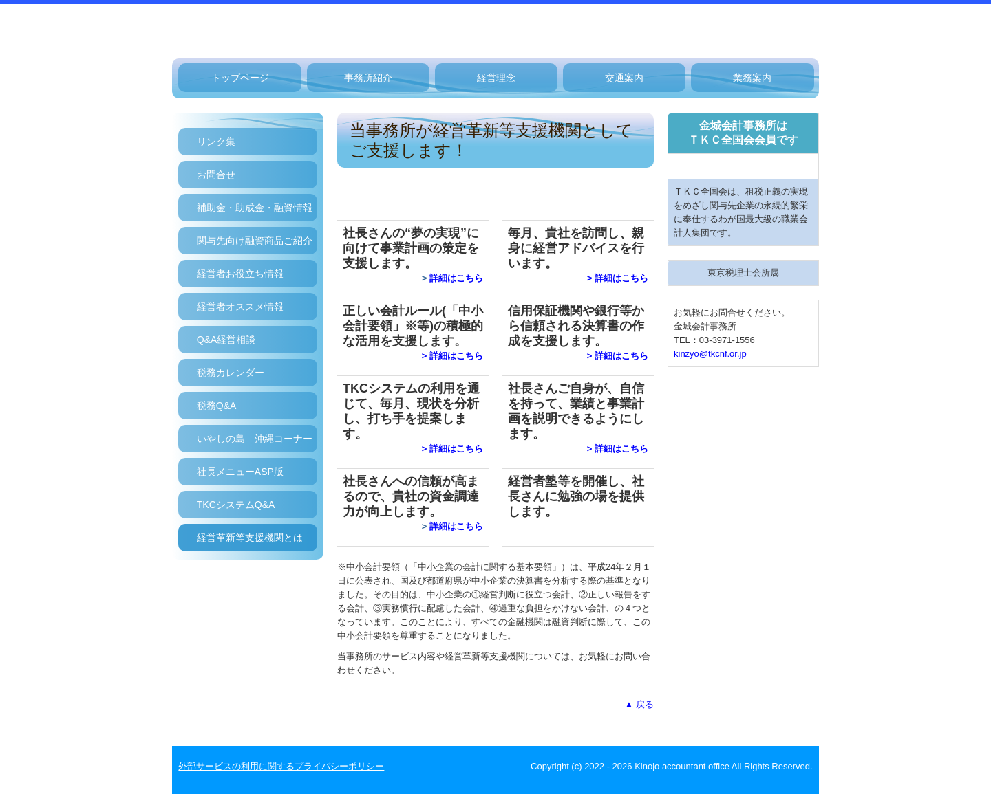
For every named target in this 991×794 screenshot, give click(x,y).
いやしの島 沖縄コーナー (254, 438)
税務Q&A (217, 405)
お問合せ (216, 174)
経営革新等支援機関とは (250, 537)
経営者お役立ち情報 (240, 273)
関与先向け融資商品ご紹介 (254, 240)
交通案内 (624, 77)
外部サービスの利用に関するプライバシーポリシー (281, 766)
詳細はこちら (456, 278)
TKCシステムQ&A (236, 504)
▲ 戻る (639, 704)
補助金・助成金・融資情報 (254, 207)
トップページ (240, 77)
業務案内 (752, 77)
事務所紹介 (368, 77)
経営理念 (496, 77)
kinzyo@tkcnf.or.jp (710, 354)
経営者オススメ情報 (240, 306)
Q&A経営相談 (226, 339)
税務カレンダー (230, 372)
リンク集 (216, 141)
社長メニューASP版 (240, 471)
